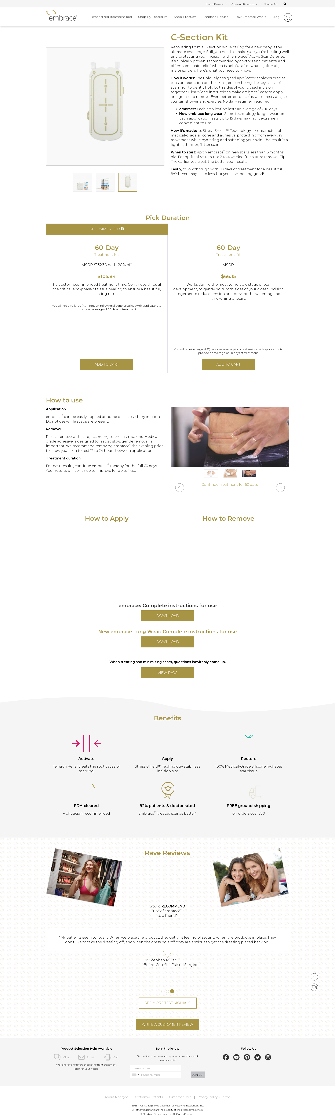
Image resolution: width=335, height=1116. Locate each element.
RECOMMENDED (107, 229)
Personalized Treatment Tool (111, 17)
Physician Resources (244, 4)
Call (111, 1057)
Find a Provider (215, 4)
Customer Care (180, 1097)
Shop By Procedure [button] (153, 17)
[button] (180, 488)
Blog (276, 17)
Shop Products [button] (185, 17)
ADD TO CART (107, 364)
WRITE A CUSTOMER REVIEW (167, 1025)
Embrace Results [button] (215, 17)
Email (86, 1057)
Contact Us (270, 4)
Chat (61, 1057)
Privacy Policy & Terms (213, 1097)
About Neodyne (117, 1097)
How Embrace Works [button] (250, 17)
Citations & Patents (149, 1097)
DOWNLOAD (167, 616)
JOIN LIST (198, 1074)
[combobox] (135, 1075)
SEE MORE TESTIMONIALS (167, 1003)
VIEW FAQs (167, 673)
